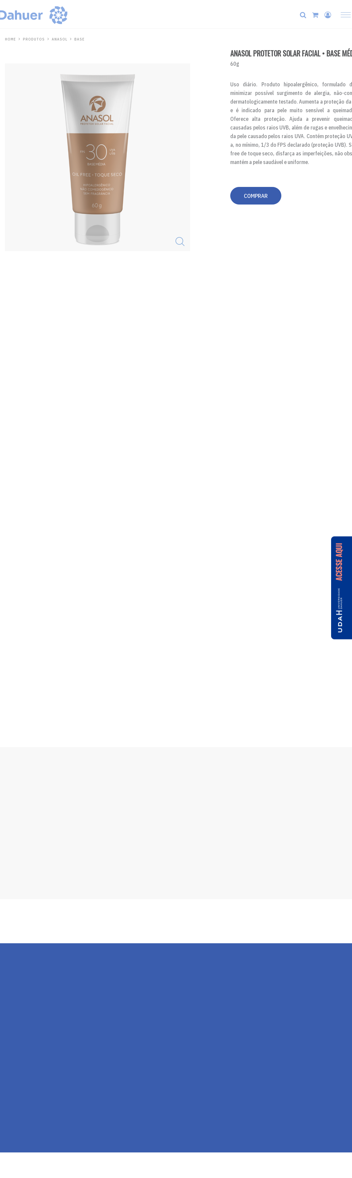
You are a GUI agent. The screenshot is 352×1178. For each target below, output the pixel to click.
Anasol (59, 39)
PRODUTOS (34, 39)
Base (79, 39)
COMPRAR (256, 196)
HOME (10, 39)
